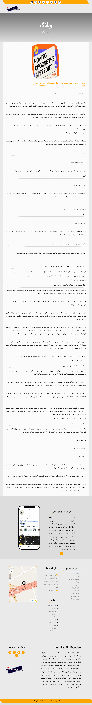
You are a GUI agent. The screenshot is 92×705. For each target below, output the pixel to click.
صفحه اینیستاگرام (61, 554)
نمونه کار (76, 578)
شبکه (54, 627)
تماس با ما (76, 595)
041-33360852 (52, 592)
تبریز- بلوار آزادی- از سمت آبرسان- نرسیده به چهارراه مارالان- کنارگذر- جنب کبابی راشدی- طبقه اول (50, 583)
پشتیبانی (54, 621)
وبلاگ (77, 584)
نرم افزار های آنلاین (73, 590)
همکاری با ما (75, 601)
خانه (48, 32)
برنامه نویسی (52, 624)
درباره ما (76, 592)
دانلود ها (76, 587)
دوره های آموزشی (73, 581)
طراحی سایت (52, 607)
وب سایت (74, 103)
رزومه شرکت (75, 598)
